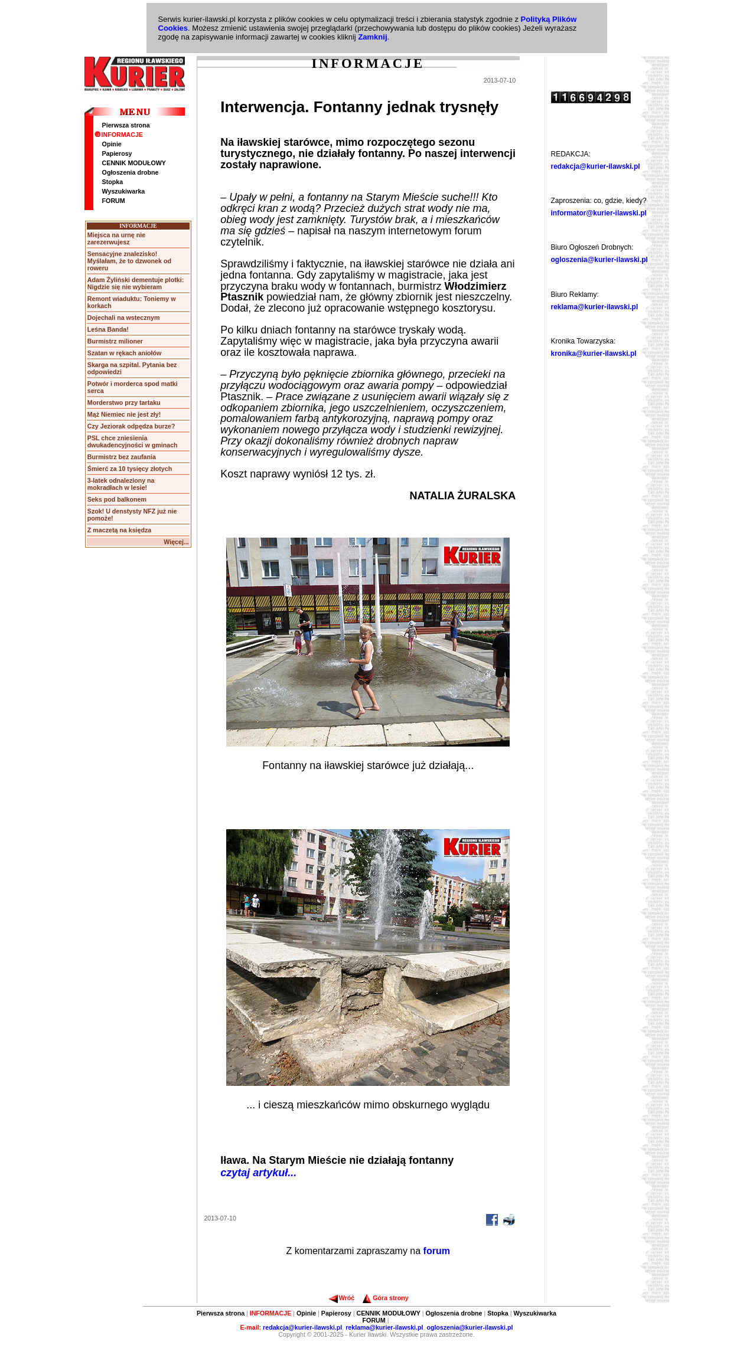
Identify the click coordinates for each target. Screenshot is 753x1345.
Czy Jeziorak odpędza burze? (131, 426)
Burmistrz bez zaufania (121, 456)
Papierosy (117, 153)
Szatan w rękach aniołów (124, 352)
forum (436, 1251)
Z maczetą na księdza (119, 530)
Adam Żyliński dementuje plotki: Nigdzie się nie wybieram (135, 283)
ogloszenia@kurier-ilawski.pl (599, 260)
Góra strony (385, 1297)
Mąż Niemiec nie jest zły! (124, 414)
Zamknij (372, 36)
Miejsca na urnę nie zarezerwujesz (116, 238)
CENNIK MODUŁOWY (134, 162)
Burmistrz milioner (115, 341)
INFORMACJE (118, 134)
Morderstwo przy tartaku (124, 402)
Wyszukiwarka (123, 191)
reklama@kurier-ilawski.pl (594, 307)
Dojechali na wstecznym (123, 317)
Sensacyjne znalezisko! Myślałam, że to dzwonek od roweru (129, 260)
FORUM (113, 200)
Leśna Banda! (108, 329)
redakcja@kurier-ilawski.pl (595, 166)
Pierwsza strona (126, 125)
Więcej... (176, 541)
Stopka (112, 181)
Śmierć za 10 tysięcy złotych (129, 468)
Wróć (341, 1297)
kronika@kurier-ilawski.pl (594, 353)
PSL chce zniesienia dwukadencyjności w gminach (132, 441)
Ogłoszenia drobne (130, 172)
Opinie (112, 144)
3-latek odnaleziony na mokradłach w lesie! (121, 484)
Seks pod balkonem (116, 499)
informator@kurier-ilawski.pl (599, 213)
